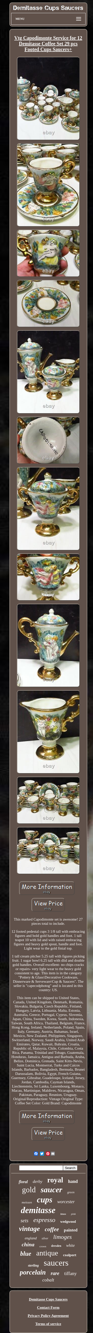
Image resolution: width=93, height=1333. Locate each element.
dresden (56, 1246)
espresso (44, 1220)
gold (29, 1189)
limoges (62, 1237)
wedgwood (68, 1222)
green (70, 1192)
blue (25, 1253)
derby (37, 1181)
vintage (29, 1228)
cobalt (48, 1279)
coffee (52, 1229)
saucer (51, 1189)
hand (73, 1181)
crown (42, 1246)
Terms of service (48, 1324)
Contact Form (48, 1307)
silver (45, 1238)
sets (25, 1221)
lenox (63, 1214)
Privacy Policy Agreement (48, 1316)
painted (71, 1230)
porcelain (33, 1272)
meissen (27, 1202)
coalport (69, 1255)
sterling (33, 1265)
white (70, 1245)
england (31, 1238)
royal (55, 1180)
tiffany (70, 1273)
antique (47, 1253)
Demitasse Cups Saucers (48, 1299)
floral (23, 1182)
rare (55, 1273)
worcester (66, 1201)
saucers (56, 1262)
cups (44, 1199)
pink (73, 1213)
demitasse (38, 1210)
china (28, 1244)
